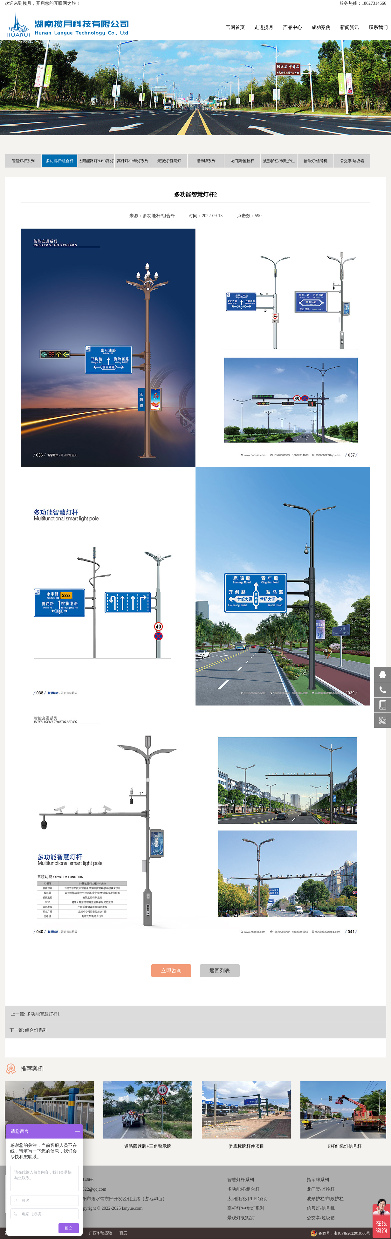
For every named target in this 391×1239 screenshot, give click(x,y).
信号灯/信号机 (315, 161)
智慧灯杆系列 (23, 161)
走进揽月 (263, 27)
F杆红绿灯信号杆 (345, 1146)
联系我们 (378, 27)
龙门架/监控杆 (242, 161)
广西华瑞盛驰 (100, 1233)
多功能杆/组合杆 (59, 161)
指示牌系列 (206, 161)
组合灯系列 (36, 1030)
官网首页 (235, 27)
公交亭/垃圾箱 (352, 161)
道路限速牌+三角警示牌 (147, 1146)
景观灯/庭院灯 (169, 161)
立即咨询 (171, 970)
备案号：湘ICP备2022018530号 (344, 1233)
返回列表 (219, 970)
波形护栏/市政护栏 (279, 161)
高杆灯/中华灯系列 (132, 161)
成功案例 (321, 27)
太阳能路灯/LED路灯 (96, 161)
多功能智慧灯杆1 (43, 1014)
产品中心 (292, 27)
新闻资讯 (349, 27)
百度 (123, 1233)
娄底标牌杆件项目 (246, 1146)
